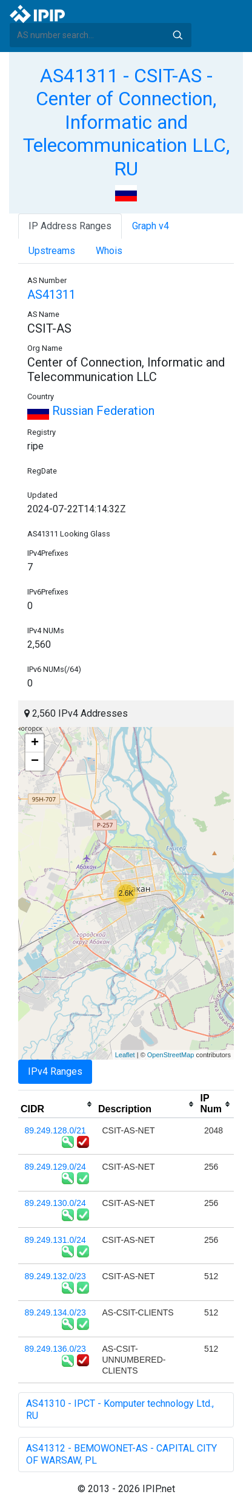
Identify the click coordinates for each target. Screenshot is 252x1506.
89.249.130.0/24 (55, 1203)
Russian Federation (90, 410)
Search (177, 35)
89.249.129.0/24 (55, 1167)
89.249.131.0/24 (55, 1240)
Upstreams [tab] (51, 250)
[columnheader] (57, 1104)
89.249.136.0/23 (55, 1349)
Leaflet (125, 1054)
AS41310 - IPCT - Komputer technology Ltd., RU (120, 1409)
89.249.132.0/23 (55, 1276)
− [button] (35, 761)
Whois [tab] (109, 250)
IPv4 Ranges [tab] (55, 1071)
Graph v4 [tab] (150, 226)
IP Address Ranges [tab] (69, 226)
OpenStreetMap (170, 1054)
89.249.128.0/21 (55, 1130)
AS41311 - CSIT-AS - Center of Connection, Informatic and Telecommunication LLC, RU (126, 122)
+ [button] (35, 743)
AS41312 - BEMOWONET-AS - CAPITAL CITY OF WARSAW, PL (121, 1454)
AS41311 (51, 294)
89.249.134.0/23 (55, 1312)
